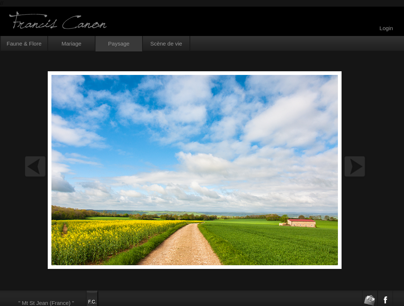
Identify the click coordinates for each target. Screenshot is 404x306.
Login (386, 28)
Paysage (118, 43)
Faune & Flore (24, 43)
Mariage (71, 43)
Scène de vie (166, 43)
